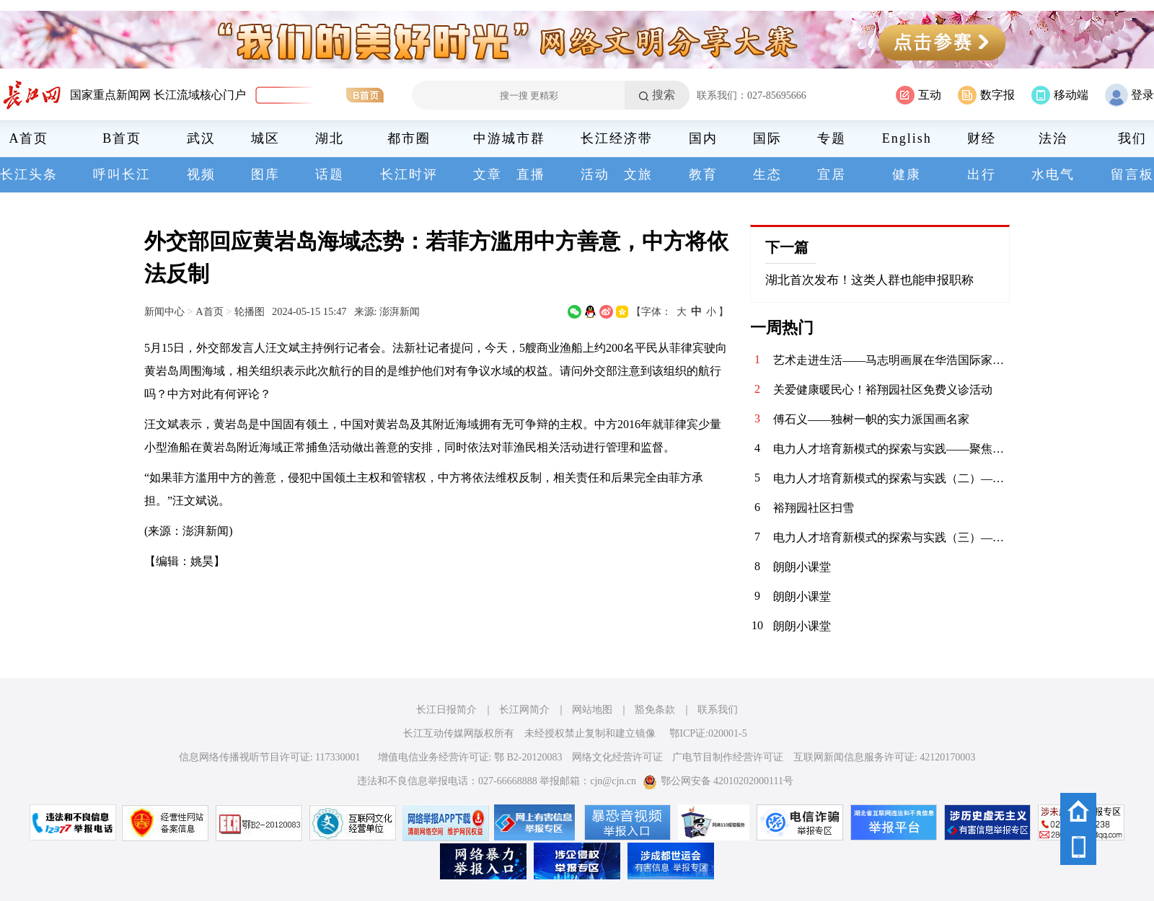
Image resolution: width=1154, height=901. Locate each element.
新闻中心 (164, 311)
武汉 (201, 138)
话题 (329, 174)
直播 (530, 174)
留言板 (1132, 174)
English (907, 138)
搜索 (663, 95)
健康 (906, 174)
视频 (201, 174)
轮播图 (249, 311)
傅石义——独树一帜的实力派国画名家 (871, 419)
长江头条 (29, 174)
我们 (1132, 138)
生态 (767, 174)
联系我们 (717, 709)
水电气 (1053, 174)
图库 (265, 174)
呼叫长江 (122, 174)
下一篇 (787, 247)
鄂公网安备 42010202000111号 (718, 781)
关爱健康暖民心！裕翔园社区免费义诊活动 (882, 389)
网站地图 (592, 709)
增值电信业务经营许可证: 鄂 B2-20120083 (470, 757)
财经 (981, 138)
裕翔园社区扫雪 (813, 508)
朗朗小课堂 (802, 567)
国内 (703, 138)
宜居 (831, 174)
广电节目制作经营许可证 (727, 757)
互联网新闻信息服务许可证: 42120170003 (884, 757)
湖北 (329, 138)
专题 (831, 138)
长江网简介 (524, 709)
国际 (767, 138)
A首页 (29, 138)
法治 (1053, 138)
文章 (487, 174)
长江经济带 (617, 138)
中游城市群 (509, 138)
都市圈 (409, 138)
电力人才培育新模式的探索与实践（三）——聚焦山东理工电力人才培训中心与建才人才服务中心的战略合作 (891, 537)
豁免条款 (655, 709)
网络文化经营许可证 (617, 757)
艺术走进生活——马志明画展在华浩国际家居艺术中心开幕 (891, 360)
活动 (595, 174)
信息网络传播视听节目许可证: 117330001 (270, 757)
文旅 (638, 174)
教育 (703, 174)
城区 (265, 138)
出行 (981, 174)
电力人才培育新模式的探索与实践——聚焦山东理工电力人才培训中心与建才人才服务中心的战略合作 (891, 449)
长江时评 (409, 174)
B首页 (121, 138)
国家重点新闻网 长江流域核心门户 (158, 95)
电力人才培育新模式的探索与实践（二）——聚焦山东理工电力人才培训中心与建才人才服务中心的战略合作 (891, 478)
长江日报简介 (446, 709)
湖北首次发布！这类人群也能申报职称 (869, 280)
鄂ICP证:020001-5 (707, 733)
